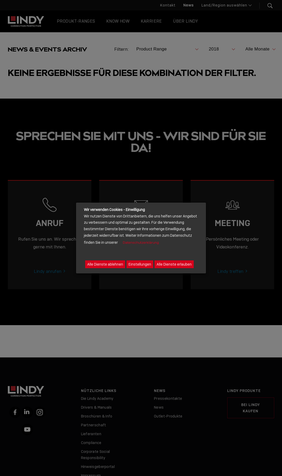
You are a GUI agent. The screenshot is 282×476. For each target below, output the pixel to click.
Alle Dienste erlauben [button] (174, 264)
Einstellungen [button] (140, 264)
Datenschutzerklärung (141, 242)
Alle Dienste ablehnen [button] (105, 264)
